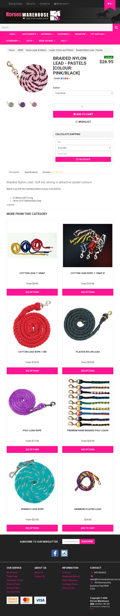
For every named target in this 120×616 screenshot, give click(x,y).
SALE (64, 41)
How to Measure (69, 580)
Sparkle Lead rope (32, 509)
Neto (92, 609)
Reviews (53, 172)
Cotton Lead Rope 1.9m (32, 352)
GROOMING (47, 34)
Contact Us (45, 4)
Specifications (31, 172)
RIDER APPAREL (47, 41)
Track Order (12, 576)
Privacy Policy (13, 588)
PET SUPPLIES (98, 34)
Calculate (83, 159)
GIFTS (30, 41)
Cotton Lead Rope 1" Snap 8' (88, 273)
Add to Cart (83, 114)
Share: (62, 78)
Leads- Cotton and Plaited (61, 50)
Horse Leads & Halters (36, 50)
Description (14, 172)
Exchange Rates (69, 584)
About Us (31, 4)
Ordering (66, 572)
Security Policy (13, 592)
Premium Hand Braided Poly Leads (87, 430)
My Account (12, 572)
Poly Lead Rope (32, 430)
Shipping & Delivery (71, 576)
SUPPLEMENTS (30, 34)
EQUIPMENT (64, 34)
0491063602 (98, 572)
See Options (32, 292)
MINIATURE (81, 34)
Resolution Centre (15, 580)
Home (12, 50)
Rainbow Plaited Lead (87, 509)
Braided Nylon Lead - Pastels (89, 50)
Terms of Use (68, 588)
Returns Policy (13, 584)
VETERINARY (13, 41)
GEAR (12, 34)
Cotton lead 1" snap (32, 273)
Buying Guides (15, 4)
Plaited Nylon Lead (88, 352)
